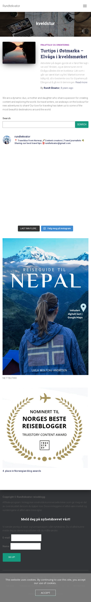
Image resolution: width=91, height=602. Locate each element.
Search (7, 118)
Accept (45, 592)
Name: (6, 546)
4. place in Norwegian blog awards (22, 471)
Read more (81, 82)
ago (67, 88)
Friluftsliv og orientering (55, 45)
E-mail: (7, 537)
